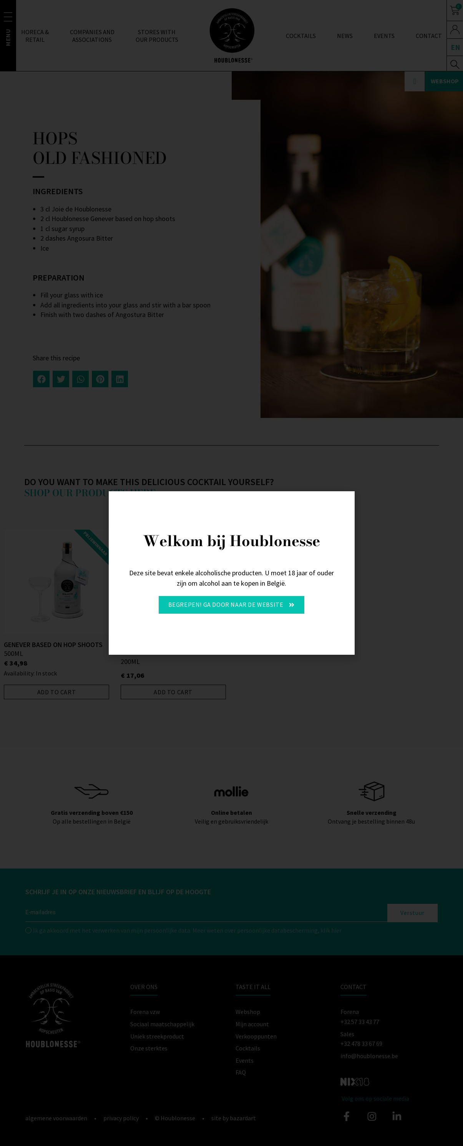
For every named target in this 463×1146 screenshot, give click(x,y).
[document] (231, 573)
